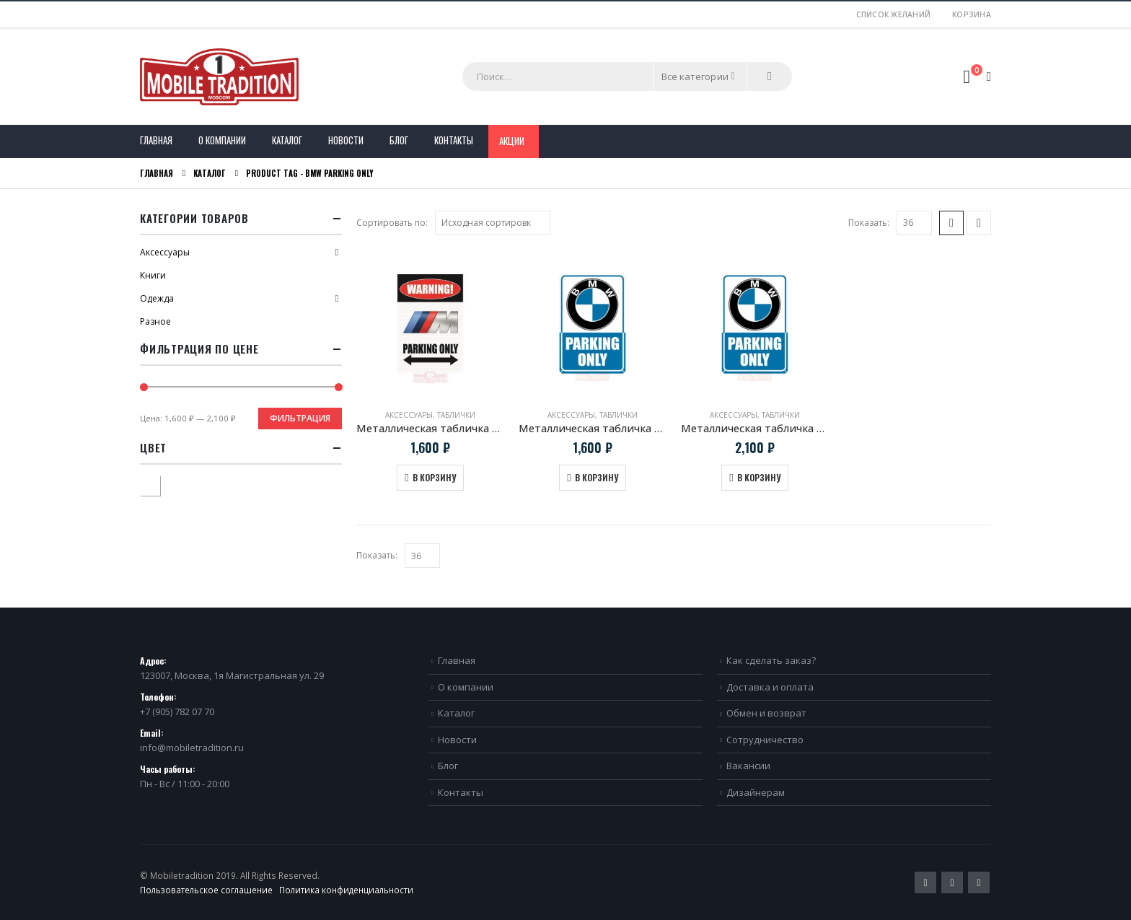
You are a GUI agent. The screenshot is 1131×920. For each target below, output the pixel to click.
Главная (156, 140)
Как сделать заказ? (771, 660)
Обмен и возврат (766, 712)
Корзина (971, 14)
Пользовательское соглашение (206, 889)
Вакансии (748, 765)
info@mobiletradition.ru (192, 747)
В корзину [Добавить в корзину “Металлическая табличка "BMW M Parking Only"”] (434, 477)
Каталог (287, 140)
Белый (159, 483)
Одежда (157, 298)
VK (979, 882)
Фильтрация (300, 418)
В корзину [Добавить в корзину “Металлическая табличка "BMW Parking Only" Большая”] (758, 477)
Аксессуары (409, 415)
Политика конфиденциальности (346, 889)
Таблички (456, 415)
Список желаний (893, 14)
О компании (222, 140)
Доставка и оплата (770, 686)
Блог (399, 140)
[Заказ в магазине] (492, 223)
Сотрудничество (765, 739)
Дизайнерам (755, 792)
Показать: (868, 222)
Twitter (925, 882)
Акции (511, 140)
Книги (153, 275)
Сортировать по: (392, 222)
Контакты (453, 140)
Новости (346, 140)
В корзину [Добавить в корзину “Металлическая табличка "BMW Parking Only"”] (596, 477)
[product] (430, 324)
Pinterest (952, 882)
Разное (155, 321)
